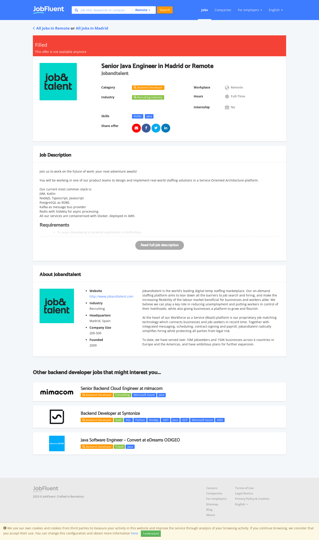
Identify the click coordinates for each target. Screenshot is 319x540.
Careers (211, 488)
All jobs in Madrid (92, 28)
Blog (209, 510)
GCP (185, 420)
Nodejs (153, 420)
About (210, 515)
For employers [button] (250, 10)
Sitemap (212, 504)
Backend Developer (96, 395)
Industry (96, 303)
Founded (96, 340)
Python (140, 420)
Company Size (100, 327)
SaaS (118, 420)
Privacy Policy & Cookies (252, 499)
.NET (166, 420)
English (276, 10)
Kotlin (138, 116)
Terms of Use (244, 488)
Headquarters (100, 315)
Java (149, 116)
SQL (128, 420)
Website (96, 291)
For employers (216, 499)
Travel (119, 447)
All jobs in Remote (51, 28)
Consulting (122, 395)
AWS (220, 420)
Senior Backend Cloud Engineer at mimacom (121, 388)
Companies (223, 10)
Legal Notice (244, 493)
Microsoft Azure (144, 395)
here (134, 533)
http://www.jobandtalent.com (111, 296)
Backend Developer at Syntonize (110, 413)
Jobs (204, 10)
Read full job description (160, 245)
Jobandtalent (67, 275)
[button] (141, 10)
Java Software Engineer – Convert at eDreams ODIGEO (130, 440)
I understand (151, 533)
